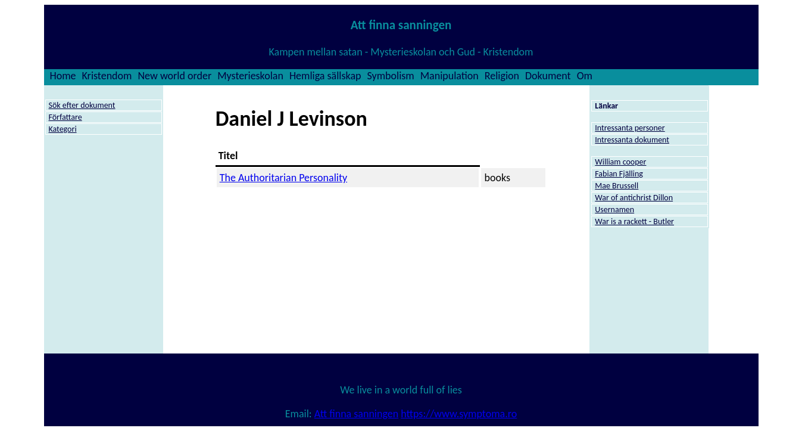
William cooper (620, 162)
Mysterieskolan (250, 75)
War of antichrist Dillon (634, 198)
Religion (502, 75)
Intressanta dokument (632, 140)
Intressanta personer (629, 128)
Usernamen (614, 209)
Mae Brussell (616, 186)
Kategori (63, 129)
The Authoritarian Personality (283, 177)
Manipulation (449, 75)
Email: (299, 413)
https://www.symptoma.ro (459, 413)
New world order (174, 75)
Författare (65, 117)
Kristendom (107, 75)
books (497, 177)
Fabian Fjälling (619, 174)
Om (584, 75)
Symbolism (390, 75)
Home (63, 75)
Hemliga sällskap (325, 75)
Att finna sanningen (356, 413)
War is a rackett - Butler (634, 221)
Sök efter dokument (82, 105)
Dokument (548, 75)
